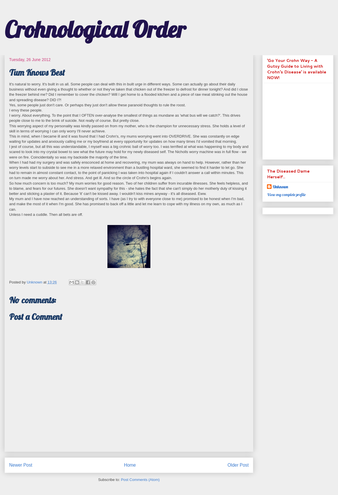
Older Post (238, 465)
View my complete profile (286, 194)
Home (130, 465)
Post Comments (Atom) (140, 480)
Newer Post (20, 465)
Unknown (280, 186)
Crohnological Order (95, 29)
